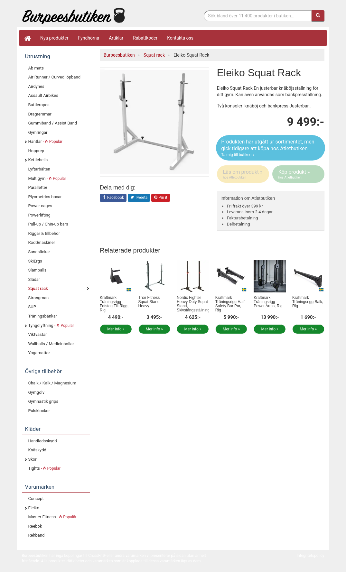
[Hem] (27, 38)
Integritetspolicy (310, 555)
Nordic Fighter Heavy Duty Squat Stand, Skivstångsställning (193, 304)
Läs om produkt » (243, 174)
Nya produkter (54, 38)
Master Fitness (52, 516)
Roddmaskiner (41, 242)
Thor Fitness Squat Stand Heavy (149, 301)
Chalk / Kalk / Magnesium (52, 383)
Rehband (36, 535)
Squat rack (38, 288)
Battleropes (39, 104)
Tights (44, 468)
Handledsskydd (42, 440)
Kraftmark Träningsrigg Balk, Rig (307, 301)
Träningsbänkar (42, 316)
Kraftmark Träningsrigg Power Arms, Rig (268, 301)
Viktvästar (37, 334)
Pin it (160, 197)
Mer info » (115, 329)
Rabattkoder (145, 38)
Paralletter (37, 187)
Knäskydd (37, 449)
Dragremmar (40, 114)
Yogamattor (39, 352)
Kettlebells (38, 159)
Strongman (38, 297)
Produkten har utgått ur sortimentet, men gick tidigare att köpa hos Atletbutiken (270, 148)
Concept (36, 498)
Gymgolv (36, 392)
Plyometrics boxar (45, 196)
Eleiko (34, 507)
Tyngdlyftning (51, 325)
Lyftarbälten (39, 169)
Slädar (34, 279)
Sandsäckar (39, 251)
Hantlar (45, 141)
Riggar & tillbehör (44, 233)
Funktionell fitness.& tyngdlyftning (73, 15)
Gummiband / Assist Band (52, 123)
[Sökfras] (258, 15)
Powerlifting (39, 215)
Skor (32, 459)
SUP (32, 306)
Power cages (40, 205)
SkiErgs (35, 261)
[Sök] (318, 15)
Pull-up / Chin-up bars (48, 224)
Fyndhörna (88, 38)
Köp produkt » (298, 174)
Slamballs (37, 270)
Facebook (113, 197)
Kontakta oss (180, 38)
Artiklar (116, 38)
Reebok (35, 526)
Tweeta (139, 197)
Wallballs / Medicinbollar (51, 343)
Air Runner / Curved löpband (54, 77)
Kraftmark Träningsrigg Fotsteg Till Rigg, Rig (114, 304)
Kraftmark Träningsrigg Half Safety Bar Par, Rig (230, 304)
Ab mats (36, 68)
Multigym (47, 178)
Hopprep (36, 150)
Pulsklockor (39, 410)
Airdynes (36, 86)
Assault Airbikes (43, 95)
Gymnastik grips (43, 401)
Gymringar (38, 132)
